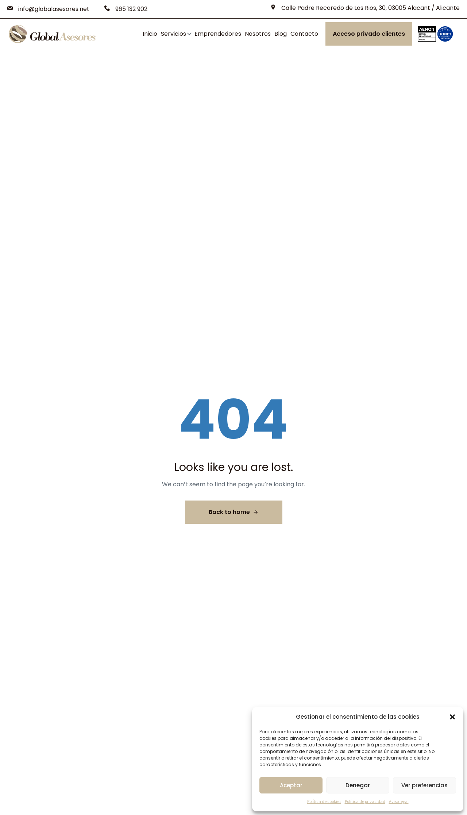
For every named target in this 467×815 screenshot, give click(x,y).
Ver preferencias (424, 785)
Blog (280, 34)
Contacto (304, 34)
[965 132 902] (125, 9)
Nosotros (258, 34)
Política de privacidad (365, 801)
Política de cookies (324, 801)
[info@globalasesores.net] (48, 9)
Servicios (173, 34)
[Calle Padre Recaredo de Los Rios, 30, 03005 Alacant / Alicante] (365, 8)
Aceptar (291, 785)
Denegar (358, 785)
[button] (452, 717)
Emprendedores (217, 34)
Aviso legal (399, 801)
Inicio (150, 34)
